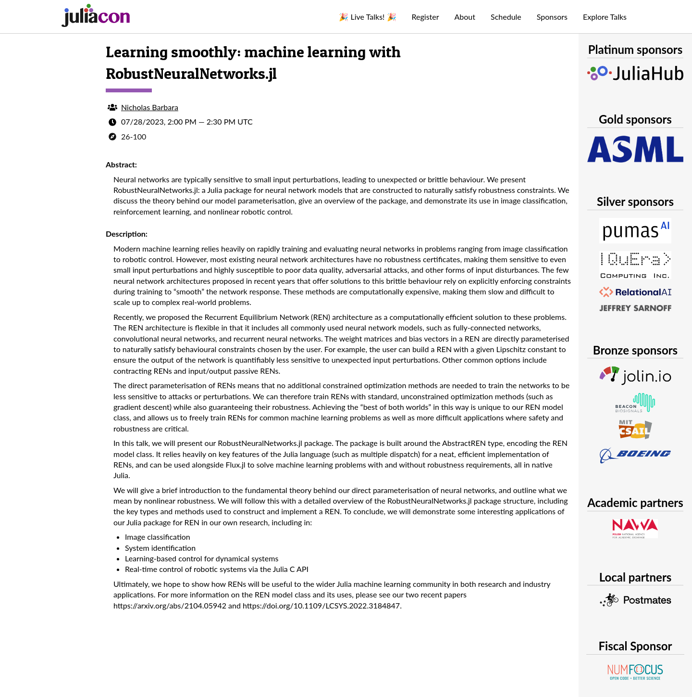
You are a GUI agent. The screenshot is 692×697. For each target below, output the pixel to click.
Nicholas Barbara (149, 107)
